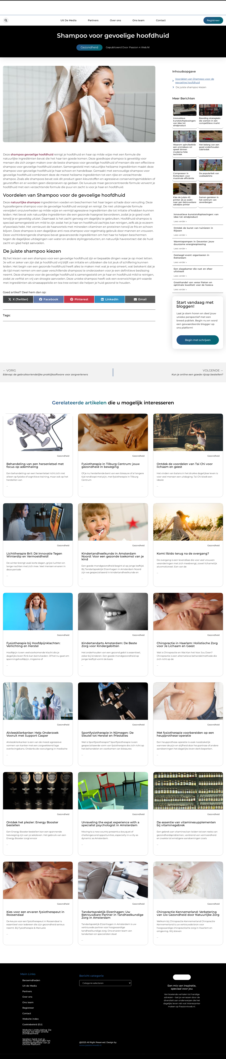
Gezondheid (89, 47)
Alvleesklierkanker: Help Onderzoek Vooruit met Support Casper (32, 734)
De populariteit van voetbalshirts (209, 174)
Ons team (138, 20)
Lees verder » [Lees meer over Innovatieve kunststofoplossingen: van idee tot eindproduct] (180, 221)
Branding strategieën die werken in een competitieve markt (209, 120)
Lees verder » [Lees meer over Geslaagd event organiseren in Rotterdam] (180, 262)
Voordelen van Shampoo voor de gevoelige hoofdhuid (194, 80)
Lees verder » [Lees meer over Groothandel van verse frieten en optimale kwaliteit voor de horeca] (180, 289)
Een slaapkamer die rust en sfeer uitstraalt (193, 270)
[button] (6, 20)
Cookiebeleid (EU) (32, 1024)
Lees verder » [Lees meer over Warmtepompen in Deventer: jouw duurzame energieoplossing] (180, 248)
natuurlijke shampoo (25, 202)
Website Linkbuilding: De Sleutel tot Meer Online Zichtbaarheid (36, 1032)
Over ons (115, 20)
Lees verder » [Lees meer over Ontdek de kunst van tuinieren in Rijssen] (180, 235)
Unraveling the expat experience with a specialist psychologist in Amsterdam (110, 824)
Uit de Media (29, 986)
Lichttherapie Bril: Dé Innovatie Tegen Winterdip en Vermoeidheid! (34, 555)
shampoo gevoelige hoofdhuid (32, 154)
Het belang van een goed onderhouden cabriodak (209, 147)
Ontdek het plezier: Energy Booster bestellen (32, 824)
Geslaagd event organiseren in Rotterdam (191, 256)
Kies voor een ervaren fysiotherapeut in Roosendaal (35, 913)
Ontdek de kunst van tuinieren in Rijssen (193, 229)
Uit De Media (68, 20)
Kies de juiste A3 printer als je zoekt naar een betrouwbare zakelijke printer (184, 201)
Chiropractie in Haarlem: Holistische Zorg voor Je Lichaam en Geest (187, 644)
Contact (161, 20)
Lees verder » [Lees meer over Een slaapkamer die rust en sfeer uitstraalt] (180, 276)
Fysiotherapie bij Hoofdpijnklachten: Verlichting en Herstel (33, 644)
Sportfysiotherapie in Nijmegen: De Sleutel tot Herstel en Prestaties (107, 734)
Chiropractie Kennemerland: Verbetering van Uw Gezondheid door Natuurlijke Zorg (188, 913)
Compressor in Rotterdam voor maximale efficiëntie (183, 176)
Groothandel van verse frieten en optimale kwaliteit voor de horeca (193, 283)
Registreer (28, 1008)
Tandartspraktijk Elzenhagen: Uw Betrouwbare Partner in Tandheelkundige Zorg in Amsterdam (112, 914)
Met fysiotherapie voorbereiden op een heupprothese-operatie (185, 734)
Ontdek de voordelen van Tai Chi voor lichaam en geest (185, 465)
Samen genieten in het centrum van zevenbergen (209, 199)
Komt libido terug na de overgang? (183, 553)
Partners (93, 20)
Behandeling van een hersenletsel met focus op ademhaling (35, 465)
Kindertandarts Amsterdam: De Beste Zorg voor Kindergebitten (109, 644)
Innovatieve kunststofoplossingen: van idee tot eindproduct (184, 122)
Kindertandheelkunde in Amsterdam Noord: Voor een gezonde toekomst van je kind (112, 556)
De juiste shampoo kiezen (191, 87)
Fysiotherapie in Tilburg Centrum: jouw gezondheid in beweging (110, 465)
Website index (30, 1019)
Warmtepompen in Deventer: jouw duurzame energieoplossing (194, 243)
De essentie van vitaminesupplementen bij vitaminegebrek (186, 824)
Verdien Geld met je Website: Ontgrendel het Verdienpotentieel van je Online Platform (36, 1042)
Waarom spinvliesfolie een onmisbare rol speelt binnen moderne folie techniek (184, 149)
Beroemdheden (31, 980)
